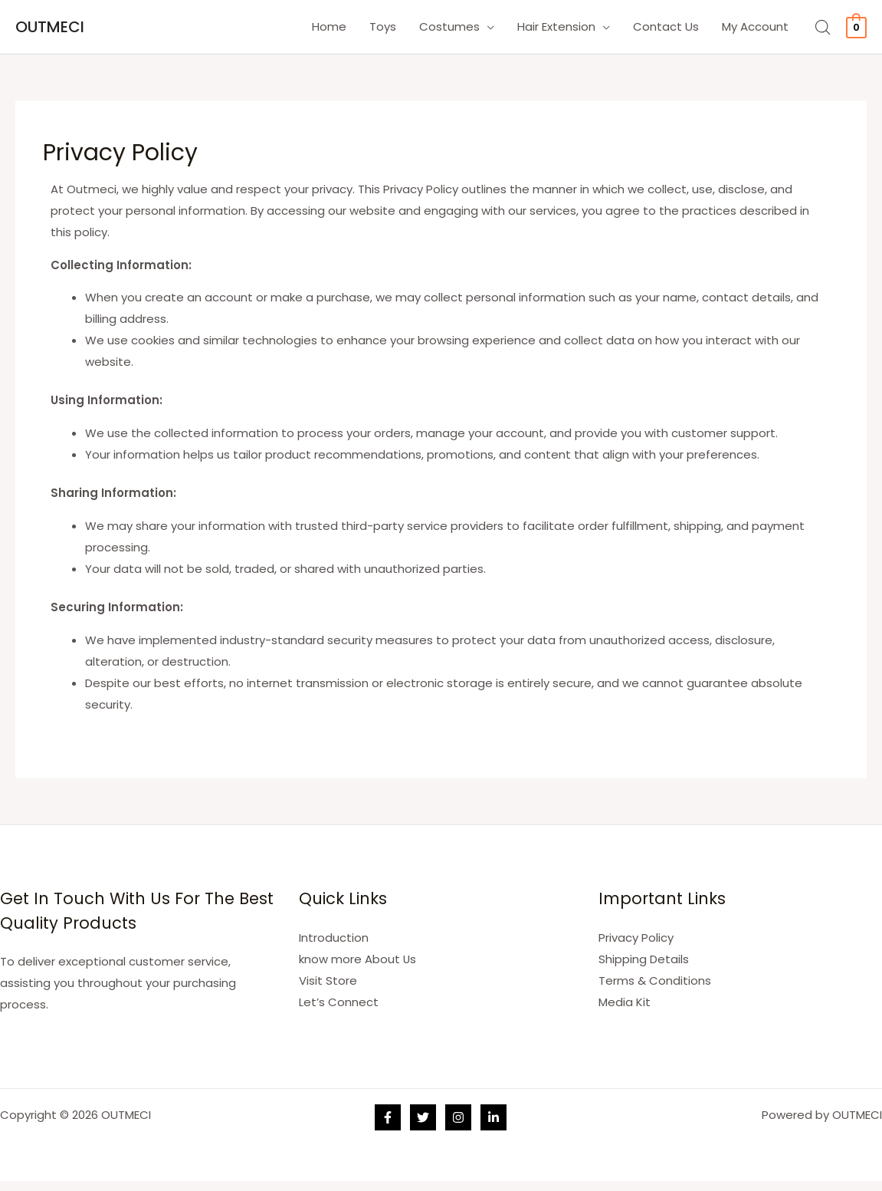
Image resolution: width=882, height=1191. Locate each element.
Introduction (334, 937)
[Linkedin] (493, 1117)
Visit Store (328, 980)
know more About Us (358, 958)
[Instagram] (458, 1117)
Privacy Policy (636, 937)
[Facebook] (388, 1117)
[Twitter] (423, 1117)
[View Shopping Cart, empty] (856, 26)
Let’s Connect (339, 1001)
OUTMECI (49, 27)
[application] (487, 27)
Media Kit (624, 1001)
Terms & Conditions (654, 980)
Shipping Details (643, 958)
